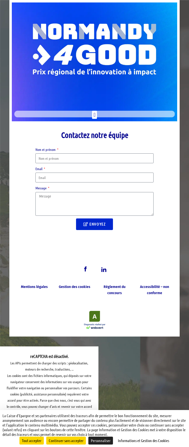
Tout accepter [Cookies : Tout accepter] (31, 440)
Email (39, 168)
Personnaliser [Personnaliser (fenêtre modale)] (100, 440)
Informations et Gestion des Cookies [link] (143, 440)
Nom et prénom (45, 149)
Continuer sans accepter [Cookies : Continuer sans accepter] (66, 440)
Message (41, 188)
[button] (94, 115)
